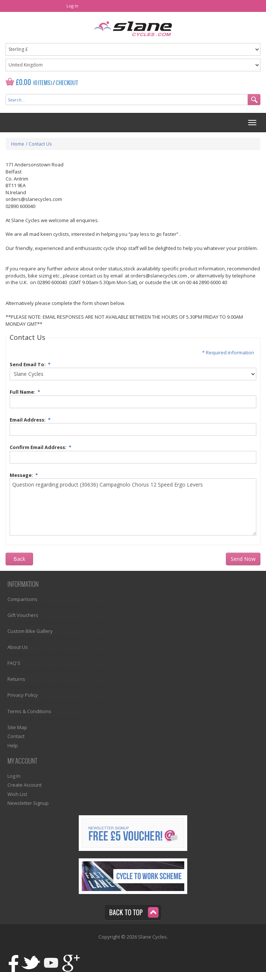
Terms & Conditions (29, 711)
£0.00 (23, 83)
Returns (16, 679)
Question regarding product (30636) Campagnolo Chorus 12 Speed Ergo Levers (133, 507)
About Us (17, 647)
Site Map (17, 727)
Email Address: (31, 418)
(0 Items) (42, 83)
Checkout (67, 83)
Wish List (17, 794)
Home (17, 144)
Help (12, 745)
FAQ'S (13, 663)
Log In (72, 6)
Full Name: (26, 391)
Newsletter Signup (28, 803)
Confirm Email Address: (42, 446)
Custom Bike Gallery (30, 631)
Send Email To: (31, 363)
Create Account (24, 784)
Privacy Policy (22, 695)
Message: (25, 474)
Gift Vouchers (22, 615)
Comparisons (22, 599)
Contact (16, 736)
